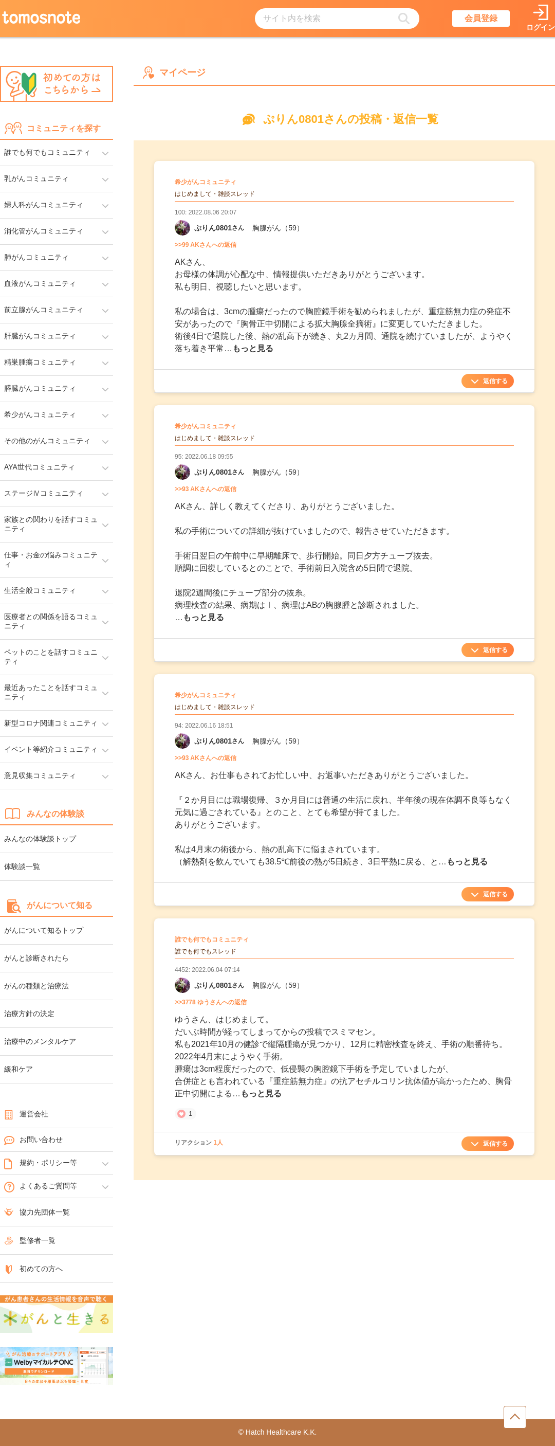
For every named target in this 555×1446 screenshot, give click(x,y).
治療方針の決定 (29, 1013)
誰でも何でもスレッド (205, 951)
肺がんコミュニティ (36, 257)
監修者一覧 (29, 1240)
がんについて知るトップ (43, 930)
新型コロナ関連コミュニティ (51, 723)
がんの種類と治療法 (36, 986)
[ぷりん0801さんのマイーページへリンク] (182, 228)
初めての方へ (33, 1268)
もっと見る (252, 348)
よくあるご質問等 (40, 1186)
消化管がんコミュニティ (43, 231)
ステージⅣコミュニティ (43, 493)
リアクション (199, 1143)
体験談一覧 (22, 866)
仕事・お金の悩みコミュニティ (51, 559)
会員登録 (481, 18)
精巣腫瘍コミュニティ (40, 362)
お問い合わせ (33, 1140)
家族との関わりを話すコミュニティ (51, 524)
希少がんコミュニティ (40, 414)
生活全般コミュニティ (40, 590)
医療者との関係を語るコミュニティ (51, 621)
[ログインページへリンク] (540, 19)
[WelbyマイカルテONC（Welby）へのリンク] (56, 1366)
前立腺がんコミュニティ (43, 309)
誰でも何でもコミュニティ (47, 152)
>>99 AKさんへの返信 (205, 244)
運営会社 (26, 1114)
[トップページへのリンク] (41, 18)
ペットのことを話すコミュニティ (51, 656)
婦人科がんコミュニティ (43, 205)
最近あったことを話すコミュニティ (51, 692)
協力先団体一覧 (37, 1212)
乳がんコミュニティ (36, 178)
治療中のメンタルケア (40, 1041)
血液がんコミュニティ (40, 283)
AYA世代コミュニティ (39, 467)
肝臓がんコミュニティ (40, 336)
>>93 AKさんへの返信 (205, 489)
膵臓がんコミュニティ (40, 388)
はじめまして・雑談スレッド (215, 194)
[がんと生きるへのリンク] (56, 1314)
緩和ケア (18, 1069)
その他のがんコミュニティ (47, 441)
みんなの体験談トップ (40, 839)
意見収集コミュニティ (40, 775)
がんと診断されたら (36, 958)
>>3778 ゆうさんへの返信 (211, 1002)
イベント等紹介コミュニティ (51, 749)
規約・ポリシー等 (40, 1163)
